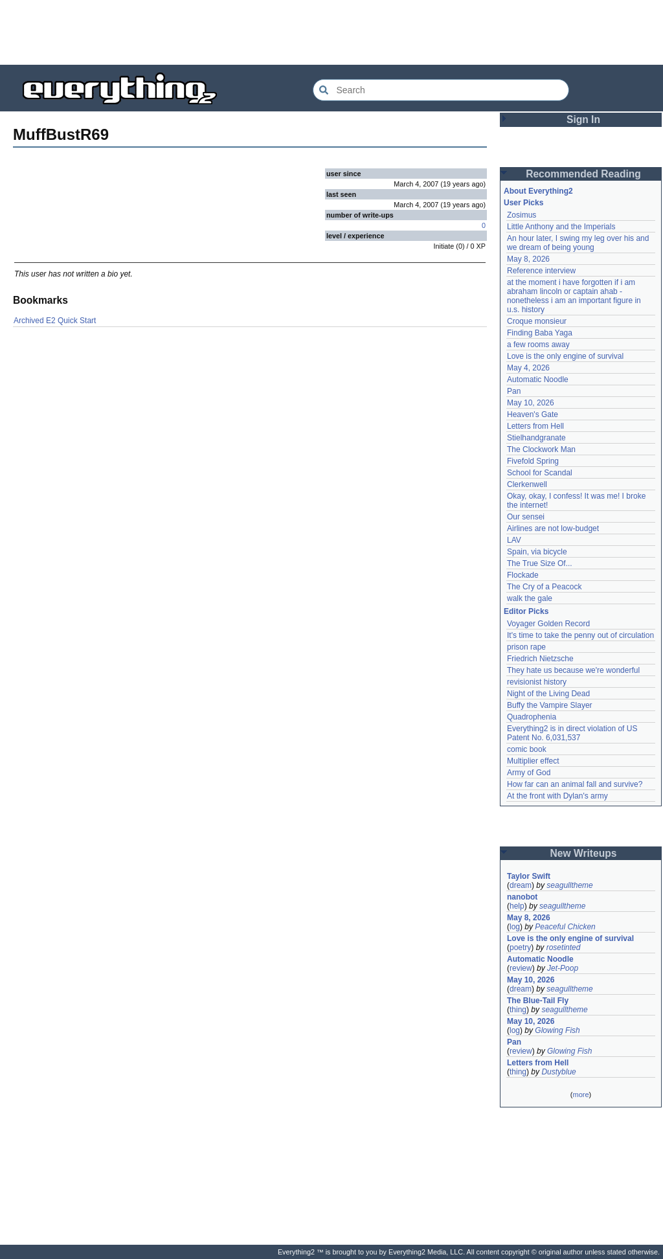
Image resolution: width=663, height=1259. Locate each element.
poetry (520, 947)
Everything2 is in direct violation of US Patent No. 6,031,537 (572, 733)
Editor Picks (526, 611)
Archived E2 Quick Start (55, 320)
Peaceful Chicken (565, 926)
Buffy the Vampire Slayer (549, 705)
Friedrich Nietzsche (540, 658)
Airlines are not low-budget (553, 528)
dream (521, 885)
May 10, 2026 (530, 402)
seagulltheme (569, 885)
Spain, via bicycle (537, 551)
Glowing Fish (557, 1030)
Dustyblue (558, 1071)
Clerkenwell (527, 484)
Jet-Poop (562, 968)
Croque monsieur (537, 321)
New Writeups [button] (583, 853)
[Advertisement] (331, 32)
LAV (514, 540)
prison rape (526, 647)
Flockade (523, 575)
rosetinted (563, 947)
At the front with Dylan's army (557, 795)
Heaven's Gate (532, 414)
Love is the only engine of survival (565, 356)
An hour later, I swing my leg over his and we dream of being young (578, 243)
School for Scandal (539, 472)
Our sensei (526, 516)
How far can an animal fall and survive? (574, 784)
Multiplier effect (533, 761)
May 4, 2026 (528, 367)
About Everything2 (538, 191)
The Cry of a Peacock (544, 586)
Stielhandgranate (536, 437)
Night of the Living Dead (548, 693)
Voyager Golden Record (548, 623)
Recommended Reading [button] (583, 173)
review (521, 968)
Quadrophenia (531, 716)
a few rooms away (538, 344)
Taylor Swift (528, 876)
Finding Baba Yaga (539, 332)
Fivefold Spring (533, 461)
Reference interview (541, 270)
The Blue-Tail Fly (537, 1000)
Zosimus (521, 215)
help (517, 906)
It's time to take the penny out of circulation (580, 635)
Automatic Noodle (537, 379)
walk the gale (529, 598)
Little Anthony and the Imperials (561, 226)
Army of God (528, 772)
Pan (514, 391)
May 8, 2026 (528, 259)
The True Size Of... (539, 563)
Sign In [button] (583, 119)
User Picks (523, 202)
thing (518, 1009)
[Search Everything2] (441, 90)
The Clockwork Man (541, 449)
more (580, 1094)
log (515, 926)
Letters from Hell (535, 426)
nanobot (522, 897)
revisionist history (537, 681)
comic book (526, 749)
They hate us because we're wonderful (573, 670)
